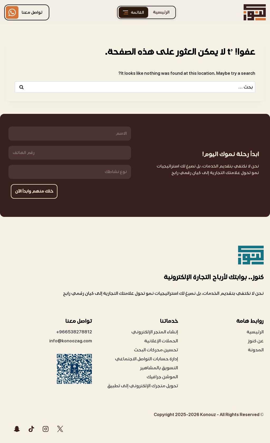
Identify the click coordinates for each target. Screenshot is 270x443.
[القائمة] (133, 12)
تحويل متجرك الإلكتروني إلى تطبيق (142, 386)
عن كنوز (256, 341)
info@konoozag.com (70, 341)
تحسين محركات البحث (156, 350)
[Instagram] (45, 428)
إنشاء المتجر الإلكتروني (154, 332)
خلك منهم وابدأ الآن (34, 191)
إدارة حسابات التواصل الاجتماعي (146, 359)
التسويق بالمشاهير (159, 368)
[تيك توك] (31, 428)
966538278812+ (74, 332)
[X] (60, 428)
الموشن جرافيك (162, 377)
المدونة (256, 350)
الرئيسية (161, 12)
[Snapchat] (17, 428)
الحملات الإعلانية (161, 341)
